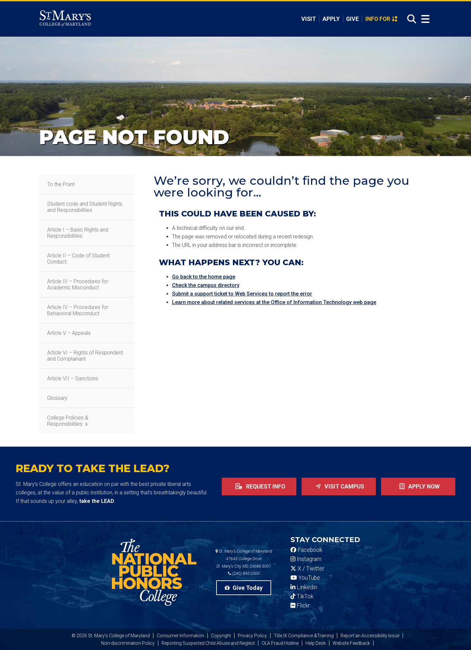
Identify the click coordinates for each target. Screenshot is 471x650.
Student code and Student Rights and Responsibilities (84, 207)
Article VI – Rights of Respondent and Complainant (85, 356)
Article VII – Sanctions (72, 378)
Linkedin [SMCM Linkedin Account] (303, 587)
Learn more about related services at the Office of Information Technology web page (274, 302)
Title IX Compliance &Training (304, 635)
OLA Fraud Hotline (280, 643)
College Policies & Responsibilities (67, 421)
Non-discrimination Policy (128, 643)
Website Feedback (351, 643)
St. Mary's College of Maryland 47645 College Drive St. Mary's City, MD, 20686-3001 (244, 559)
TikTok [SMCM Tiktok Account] (301, 596)
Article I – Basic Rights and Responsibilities (77, 233)
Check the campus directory (205, 285)
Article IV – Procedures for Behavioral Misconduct (77, 310)
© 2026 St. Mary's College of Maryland (111, 635)
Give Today (244, 587)
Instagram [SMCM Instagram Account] (306, 559)
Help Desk (315, 643)
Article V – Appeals (69, 333)
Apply (331, 19)
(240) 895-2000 (244, 573)
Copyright (221, 635)
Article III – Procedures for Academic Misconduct (77, 284)
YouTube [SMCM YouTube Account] (305, 577)
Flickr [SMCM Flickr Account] (300, 605)
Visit (308, 19)
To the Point (61, 184)
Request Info (259, 486)
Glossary (57, 398)
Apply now (418, 486)
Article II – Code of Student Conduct (78, 258)
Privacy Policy (252, 635)
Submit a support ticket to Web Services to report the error (242, 294)
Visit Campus (338, 486)
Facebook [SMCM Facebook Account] (306, 550)
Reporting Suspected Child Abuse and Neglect (208, 643)
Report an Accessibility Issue (369, 635)
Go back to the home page (203, 277)
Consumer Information (180, 635)
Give (352, 19)
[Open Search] (410, 19)
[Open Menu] (424, 19)
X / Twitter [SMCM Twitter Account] (307, 568)
